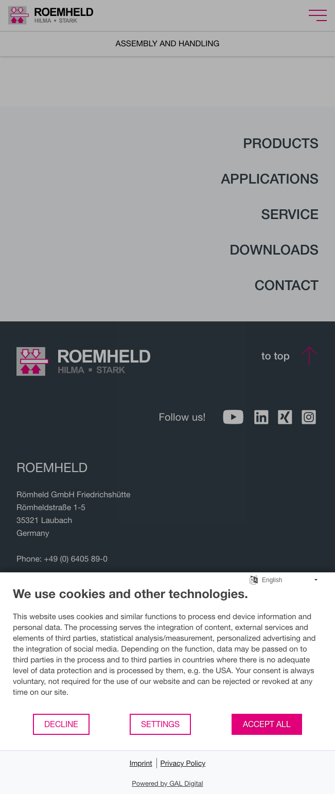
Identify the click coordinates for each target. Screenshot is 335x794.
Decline (61, 724)
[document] (167, 649)
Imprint (141, 763)
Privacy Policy (183, 763)
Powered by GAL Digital (167, 783)
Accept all (267, 724)
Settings (160, 724)
